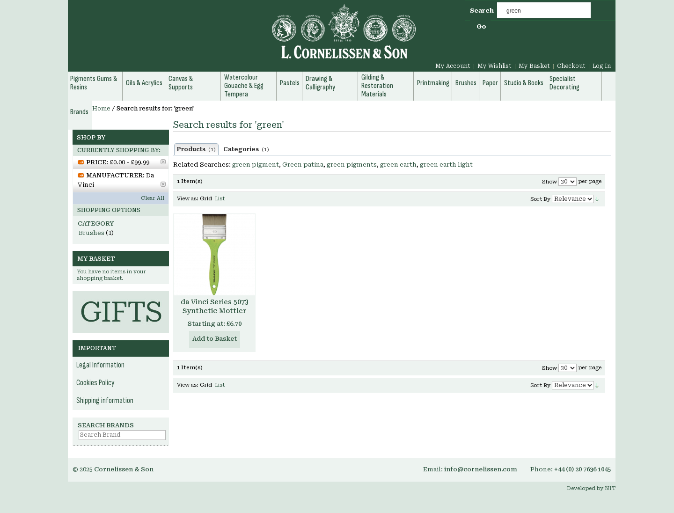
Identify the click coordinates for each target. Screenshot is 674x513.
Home (101, 108)
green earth (398, 164)
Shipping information (104, 400)
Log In (602, 66)
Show (549, 182)
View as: (187, 199)
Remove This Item (163, 161)
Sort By (540, 199)
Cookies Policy (95, 383)
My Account (452, 66)
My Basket (534, 66)
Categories (246, 149)
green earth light (446, 164)
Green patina (302, 164)
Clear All (152, 198)
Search (482, 10)
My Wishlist (494, 66)
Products (196, 149)
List (220, 199)
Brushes (91, 232)
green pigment (255, 164)
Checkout (571, 66)
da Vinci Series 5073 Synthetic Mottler (215, 306)
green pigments (352, 164)
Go (481, 26)
